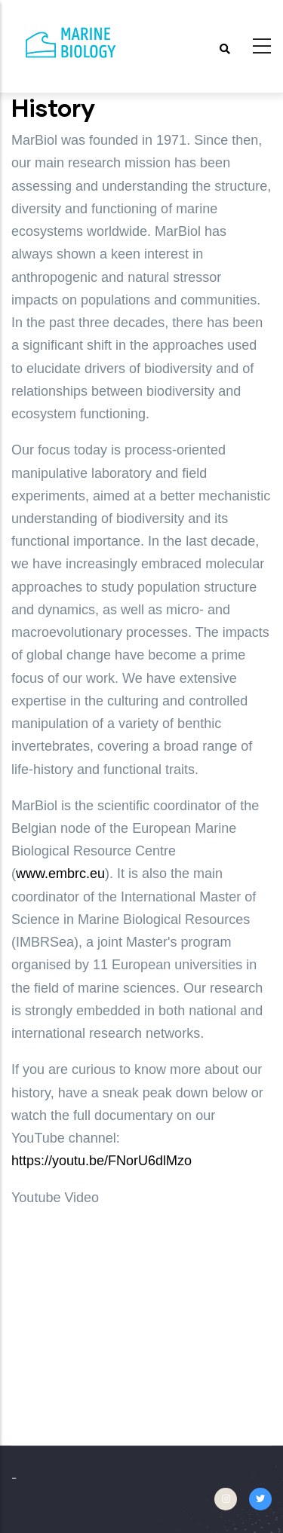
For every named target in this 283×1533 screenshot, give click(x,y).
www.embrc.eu (60, 873)
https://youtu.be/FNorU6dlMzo (101, 1160)
